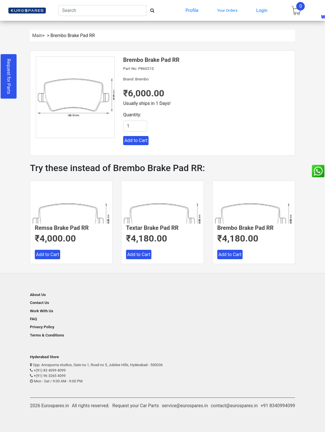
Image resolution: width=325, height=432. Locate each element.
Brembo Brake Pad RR (245, 227)
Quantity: (132, 114)
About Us (38, 294)
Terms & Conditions (47, 335)
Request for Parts (8, 76)
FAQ (33, 319)
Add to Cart (135, 140)
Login (261, 10)
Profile (192, 10)
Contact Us (39, 302)
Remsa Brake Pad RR (62, 227)
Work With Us (41, 311)
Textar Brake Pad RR (152, 227)
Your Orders (227, 10)
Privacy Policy (42, 326)
